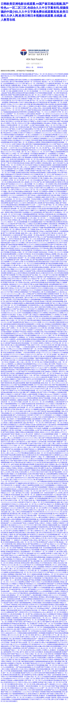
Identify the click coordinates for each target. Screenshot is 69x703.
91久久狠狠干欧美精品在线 (32, 110)
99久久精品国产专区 (23, 417)
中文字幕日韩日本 (38, 512)
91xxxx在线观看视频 (43, 587)
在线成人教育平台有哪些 (33, 163)
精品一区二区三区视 (25, 252)
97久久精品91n (24, 278)
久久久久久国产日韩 (37, 411)
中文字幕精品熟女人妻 (36, 292)
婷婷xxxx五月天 (29, 244)
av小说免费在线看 (60, 392)
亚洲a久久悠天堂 (50, 405)
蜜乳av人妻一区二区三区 (25, 286)
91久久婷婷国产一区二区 (11, 114)
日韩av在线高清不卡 (10, 483)
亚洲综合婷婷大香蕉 (48, 320)
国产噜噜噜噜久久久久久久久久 (20, 458)
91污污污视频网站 (53, 508)
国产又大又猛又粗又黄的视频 (55, 275)
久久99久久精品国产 (50, 460)
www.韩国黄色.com (10, 364)
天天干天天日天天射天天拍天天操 (55, 330)
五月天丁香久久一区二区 (13, 311)
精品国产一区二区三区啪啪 (26, 258)
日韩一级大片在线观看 (58, 669)
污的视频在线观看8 (40, 337)
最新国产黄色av (57, 108)
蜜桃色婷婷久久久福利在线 (11, 235)
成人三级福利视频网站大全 (41, 500)
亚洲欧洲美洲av (19, 335)
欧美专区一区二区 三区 (18, 231)
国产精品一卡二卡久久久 (42, 112)
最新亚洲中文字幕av (34, 237)
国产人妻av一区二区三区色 (14, 568)
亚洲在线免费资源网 (9, 254)
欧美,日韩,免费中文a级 (41, 468)
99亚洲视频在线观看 (60, 440)
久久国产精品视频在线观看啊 (50, 237)
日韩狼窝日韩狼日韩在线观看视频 (50, 692)
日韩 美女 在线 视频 (47, 328)
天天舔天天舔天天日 (40, 187)
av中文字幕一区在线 (22, 225)
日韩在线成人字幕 (13, 369)
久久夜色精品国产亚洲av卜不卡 (11, 553)
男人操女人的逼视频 (23, 169)
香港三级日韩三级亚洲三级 (17, 375)
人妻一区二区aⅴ (26, 151)
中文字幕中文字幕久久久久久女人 (57, 98)
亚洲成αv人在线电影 (58, 333)
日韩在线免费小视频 (53, 441)
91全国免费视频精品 (45, 297)
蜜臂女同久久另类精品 (55, 250)
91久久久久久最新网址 (17, 582)
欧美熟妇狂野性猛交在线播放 (25, 93)
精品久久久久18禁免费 (21, 356)
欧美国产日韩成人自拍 (56, 290)
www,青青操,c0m (57, 314)
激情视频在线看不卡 (25, 205)
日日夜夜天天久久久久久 (9, 313)
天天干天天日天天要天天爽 (32, 525)
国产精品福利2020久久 (51, 277)
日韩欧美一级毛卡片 (58, 371)
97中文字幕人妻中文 (17, 652)
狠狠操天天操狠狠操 (40, 138)
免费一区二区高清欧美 (35, 241)
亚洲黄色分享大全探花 (15, 470)
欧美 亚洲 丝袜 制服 (53, 195)
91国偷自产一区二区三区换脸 (43, 551)
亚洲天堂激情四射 (25, 369)
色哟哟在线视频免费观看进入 (56, 644)
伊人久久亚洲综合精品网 (18, 413)
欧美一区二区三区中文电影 (13, 214)
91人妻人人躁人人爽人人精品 (50, 443)
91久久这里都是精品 (35, 212)
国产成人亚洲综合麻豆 (10, 258)
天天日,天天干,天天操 (22, 288)
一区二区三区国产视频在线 (14, 548)
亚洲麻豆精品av (14, 227)
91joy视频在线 (50, 379)
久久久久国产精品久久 (56, 144)
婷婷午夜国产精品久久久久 (26, 517)
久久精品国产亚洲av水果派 (32, 271)
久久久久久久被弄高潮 (21, 269)
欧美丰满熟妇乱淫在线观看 (26, 273)
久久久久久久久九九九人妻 (50, 206)
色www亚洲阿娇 (8, 627)
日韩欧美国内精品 (17, 491)
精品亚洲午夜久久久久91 (36, 136)
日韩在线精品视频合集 (43, 669)
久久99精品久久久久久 (33, 688)
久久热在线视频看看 (34, 79)
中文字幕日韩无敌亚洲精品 (32, 320)
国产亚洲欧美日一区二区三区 (25, 117)
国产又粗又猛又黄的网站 (11, 557)
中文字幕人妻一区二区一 (60, 343)
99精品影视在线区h (12, 205)
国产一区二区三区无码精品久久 (53, 373)
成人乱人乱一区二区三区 (49, 648)
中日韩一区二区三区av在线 (33, 159)
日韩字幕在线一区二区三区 (55, 235)
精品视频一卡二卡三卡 (39, 91)
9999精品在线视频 (38, 193)
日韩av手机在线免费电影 (48, 332)
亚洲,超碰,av (47, 123)
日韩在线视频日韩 (32, 231)
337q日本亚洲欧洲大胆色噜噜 (19, 466)
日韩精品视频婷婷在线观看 (49, 142)
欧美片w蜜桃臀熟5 (57, 587)
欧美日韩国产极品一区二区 (18, 142)
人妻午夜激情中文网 (48, 559)
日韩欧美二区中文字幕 (25, 436)
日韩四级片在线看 (59, 506)
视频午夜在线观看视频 (13, 161)
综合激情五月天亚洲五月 (43, 186)
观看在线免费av (52, 172)
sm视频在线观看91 (19, 680)
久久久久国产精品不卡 (20, 371)
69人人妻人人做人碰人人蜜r (50, 530)
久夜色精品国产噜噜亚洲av (26, 186)
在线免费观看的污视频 (58, 324)
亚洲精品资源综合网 (22, 172)
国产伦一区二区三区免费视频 (15, 496)
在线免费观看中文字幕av (33, 87)
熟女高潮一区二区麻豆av (39, 610)
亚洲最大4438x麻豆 (35, 106)
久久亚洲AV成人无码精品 (42, 324)
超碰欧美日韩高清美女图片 (47, 157)
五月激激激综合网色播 (50, 134)
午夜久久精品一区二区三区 (50, 170)
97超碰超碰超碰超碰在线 (11, 112)
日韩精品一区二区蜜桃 (28, 229)
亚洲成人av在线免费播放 (25, 468)
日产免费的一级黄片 (7, 178)
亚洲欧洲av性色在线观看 (43, 258)
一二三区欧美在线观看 (53, 218)
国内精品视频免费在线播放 (51, 140)
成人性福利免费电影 (49, 356)
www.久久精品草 (9, 223)
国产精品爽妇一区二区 (55, 102)
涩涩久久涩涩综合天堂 (22, 307)
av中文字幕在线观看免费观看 (36, 546)
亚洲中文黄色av (9, 288)
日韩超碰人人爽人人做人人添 (18, 362)
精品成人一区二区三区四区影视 (52, 81)
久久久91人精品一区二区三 (16, 445)
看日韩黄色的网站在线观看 (40, 267)
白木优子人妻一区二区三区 (48, 388)
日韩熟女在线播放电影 (21, 292)
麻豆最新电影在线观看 (27, 464)
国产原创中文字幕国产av (28, 121)
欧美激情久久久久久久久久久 (23, 438)
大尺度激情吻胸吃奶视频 (57, 167)
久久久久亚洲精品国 (9, 396)
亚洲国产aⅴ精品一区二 (38, 457)
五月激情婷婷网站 (60, 151)
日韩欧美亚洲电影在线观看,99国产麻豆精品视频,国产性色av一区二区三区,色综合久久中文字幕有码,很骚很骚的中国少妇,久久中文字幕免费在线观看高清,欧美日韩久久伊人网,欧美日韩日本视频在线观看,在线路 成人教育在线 (34, 11)
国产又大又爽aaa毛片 (7, 307)
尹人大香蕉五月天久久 (10, 186)
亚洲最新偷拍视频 (16, 671)
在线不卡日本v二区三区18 (39, 345)
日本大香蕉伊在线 (25, 618)
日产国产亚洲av (24, 536)
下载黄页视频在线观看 (41, 358)
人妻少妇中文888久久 (32, 242)
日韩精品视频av (37, 602)
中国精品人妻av (57, 97)
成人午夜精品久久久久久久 (17, 197)
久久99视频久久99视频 (60, 415)
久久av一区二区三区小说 (15, 110)
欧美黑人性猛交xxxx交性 (34, 208)
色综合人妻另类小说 (10, 127)
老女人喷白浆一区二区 (28, 494)
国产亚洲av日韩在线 (46, 440)
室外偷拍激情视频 (6, 392)
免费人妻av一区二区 (55, 169)
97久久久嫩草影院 (40, 210)
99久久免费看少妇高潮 (43, 553)
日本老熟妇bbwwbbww (20, 176)
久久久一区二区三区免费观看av (44, 402)
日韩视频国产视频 (59, 654)
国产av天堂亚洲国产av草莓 (40, 640)
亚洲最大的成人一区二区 (39, 618)
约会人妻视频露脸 (54, 468)
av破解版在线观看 (22, 400)
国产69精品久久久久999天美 (35, 201)
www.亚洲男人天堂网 (22, 170)
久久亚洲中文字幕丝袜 (23, 254)
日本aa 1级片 (34, 307)
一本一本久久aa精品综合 (53, 409)
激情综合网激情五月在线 (38, 536)
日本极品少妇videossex (45, 394)
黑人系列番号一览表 (7, 521)
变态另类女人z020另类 (13, 121)
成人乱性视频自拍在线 (51, 386)
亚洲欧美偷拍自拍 (28, 638)
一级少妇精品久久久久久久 (45, 515)
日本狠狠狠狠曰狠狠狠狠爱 (20, 699)
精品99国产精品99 (34, 477)
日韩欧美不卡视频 (26, 98)
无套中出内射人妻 (25, 267)
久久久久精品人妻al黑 (35, 176)
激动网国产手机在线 (19, 332)
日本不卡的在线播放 (51, 201)
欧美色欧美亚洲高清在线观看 (18, 561)
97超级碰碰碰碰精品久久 (19, 693)
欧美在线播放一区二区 (50, 150)
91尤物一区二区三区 (37, 637)
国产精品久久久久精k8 (49, 180)
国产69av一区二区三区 (37, 100)
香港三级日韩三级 (6, 345)
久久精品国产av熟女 (19, 485)
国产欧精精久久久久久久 (11, 358)
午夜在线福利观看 (57, 301)
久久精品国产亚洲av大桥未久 (35, 523)
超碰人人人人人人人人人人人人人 (26, 481)
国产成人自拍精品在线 (35, 614)
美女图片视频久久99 (10, 474)
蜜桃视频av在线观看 (31, 157)
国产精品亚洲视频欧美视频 (54, 263)
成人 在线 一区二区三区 (55, 91)
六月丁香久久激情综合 (53, 339)
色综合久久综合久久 (12, 210)
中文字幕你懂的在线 (48, 222)
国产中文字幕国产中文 (10, 390)
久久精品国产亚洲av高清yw (29, 540)
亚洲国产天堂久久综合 (32, 582)
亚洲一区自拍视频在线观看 (47, 548)
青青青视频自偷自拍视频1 (42, 296)
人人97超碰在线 (49, 83)
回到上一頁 (29, 67)
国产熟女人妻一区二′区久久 (35, 405)
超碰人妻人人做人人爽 (28, 233)
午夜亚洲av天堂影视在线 (55, 161)
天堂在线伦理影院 (29, 352)
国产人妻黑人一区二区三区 (15, 328)
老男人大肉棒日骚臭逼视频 (19, 136)
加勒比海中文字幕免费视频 (35, 665)
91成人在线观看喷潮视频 (12, 250)
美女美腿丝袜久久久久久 (27, 377)
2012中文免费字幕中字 (49, 585)
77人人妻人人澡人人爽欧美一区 (26, 498)
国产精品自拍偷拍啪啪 (23, 667)
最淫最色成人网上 (10, 117)
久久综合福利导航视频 (23, 360)
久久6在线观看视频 (25, 246)
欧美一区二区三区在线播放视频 (34, 625)
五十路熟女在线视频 (7, 79)
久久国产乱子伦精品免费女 (24, 129)
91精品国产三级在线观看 (29, 155)
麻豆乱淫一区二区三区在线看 (56, 612)
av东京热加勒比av (62, 601)
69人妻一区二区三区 (23, 635)
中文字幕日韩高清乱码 (16, 527)
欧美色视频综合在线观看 (38, 216)
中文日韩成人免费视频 (41, 428)
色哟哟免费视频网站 (60, 305)
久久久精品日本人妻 (9, 629)
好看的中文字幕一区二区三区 (12, 180)
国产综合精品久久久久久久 (14, 184)
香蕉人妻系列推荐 (17, 297)
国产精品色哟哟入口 (34, 544)
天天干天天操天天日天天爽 (20, 100)
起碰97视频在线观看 (41, 284)
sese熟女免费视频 (15, 519)
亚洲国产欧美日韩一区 (10, 282)
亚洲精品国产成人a (27, 108)
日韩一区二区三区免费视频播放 (17, 305)
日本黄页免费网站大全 (32, 335)
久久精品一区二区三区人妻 (35, 318)
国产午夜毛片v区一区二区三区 (49, 606)
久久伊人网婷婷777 (39, 119)
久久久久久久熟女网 (48, 322)
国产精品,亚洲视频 (57, 296)
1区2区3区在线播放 (37, 254)
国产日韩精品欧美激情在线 (51, 438)
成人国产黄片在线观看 (8, 275)
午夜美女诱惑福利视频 (31, 548)
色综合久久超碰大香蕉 (34, 585)
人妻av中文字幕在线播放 (15, 191)
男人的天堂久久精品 (12, 690)
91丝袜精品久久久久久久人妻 (10, 447)
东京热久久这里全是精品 (27, 114)
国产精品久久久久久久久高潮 (31, 322)
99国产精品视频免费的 (59, 385)
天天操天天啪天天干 (35, 699)
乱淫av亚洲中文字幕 (35, 356)
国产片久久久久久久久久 (31, 440)
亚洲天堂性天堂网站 (20, 79)
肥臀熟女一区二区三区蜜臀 (48, 225)
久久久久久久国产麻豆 (21, 83)
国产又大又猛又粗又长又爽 (44, 233)
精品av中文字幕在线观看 (19, 443)
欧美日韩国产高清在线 (31, 695)
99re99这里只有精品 (31, 165)
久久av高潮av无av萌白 (38, 642)
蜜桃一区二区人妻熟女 (13, 229)
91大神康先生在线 (47, 288)
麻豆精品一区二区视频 (27, 623)
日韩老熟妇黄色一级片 (49, 163)
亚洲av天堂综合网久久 (22, 472)
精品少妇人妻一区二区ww (33, 95)
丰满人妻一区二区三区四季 (38, 508)
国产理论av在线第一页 (28, 235)
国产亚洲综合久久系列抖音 (35, 534)
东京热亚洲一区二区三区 (46, 256)
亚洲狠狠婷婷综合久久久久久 (13, 333)
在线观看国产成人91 (50, 690)
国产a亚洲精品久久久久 (25, 290)
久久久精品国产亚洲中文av (47, 189)
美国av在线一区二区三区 (24, 542)
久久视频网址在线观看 (8, 193)
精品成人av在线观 (17, 489)
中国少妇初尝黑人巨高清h (26, 604)
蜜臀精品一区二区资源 (26, 337)
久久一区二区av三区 (55, 436)
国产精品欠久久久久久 (46, 540)
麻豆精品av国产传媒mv (50, 421)
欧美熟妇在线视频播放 (38, 339)
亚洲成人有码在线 (14, 563)
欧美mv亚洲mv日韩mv (38, 360)
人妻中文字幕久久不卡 (17, 189)
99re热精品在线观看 (44, 165)
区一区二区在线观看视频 (19, 222)
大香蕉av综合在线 (23, 282)
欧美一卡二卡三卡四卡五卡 (56, 419)
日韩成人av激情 (46, 106)
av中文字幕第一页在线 (28, 199)
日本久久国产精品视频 (61, 390)
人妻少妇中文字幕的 (9, 216)
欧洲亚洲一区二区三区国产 (20, 125)
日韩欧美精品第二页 (17, 280)
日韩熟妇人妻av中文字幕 (19, 220)
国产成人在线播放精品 (53, 216)
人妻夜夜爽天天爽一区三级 (35, 529)
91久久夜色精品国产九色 (31, 350)
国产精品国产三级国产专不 (44, 426)
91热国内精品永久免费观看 (17, 549)
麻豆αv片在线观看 (36, 458)
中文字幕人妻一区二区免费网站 (44, 129)
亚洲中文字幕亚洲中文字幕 (33, 178)
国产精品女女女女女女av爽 (18, 89)
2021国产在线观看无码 (14, 322)
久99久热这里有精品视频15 (34, 496)
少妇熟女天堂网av (11, 468)
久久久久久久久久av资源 (12, 151)
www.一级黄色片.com (54, 618)
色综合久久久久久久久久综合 (23, 187)
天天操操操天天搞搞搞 (41, 290)
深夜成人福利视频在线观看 (17, 318)
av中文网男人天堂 (8, 123)
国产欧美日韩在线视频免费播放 (56, 127)
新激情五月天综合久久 (11, 504)
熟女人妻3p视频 (19, 178)
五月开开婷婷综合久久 (57, 239)
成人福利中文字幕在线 (46, 400)
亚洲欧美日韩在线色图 (24, 326)
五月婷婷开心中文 (28, 174)
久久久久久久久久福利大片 (50, 568)
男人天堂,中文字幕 (51, 538)
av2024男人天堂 (36, 417)
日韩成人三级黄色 (52, 523)
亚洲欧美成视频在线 (27, 646)
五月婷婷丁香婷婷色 (53, 89)
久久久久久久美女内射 (46, 483)
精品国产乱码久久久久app (17, 248)
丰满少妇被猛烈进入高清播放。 (13, 352)
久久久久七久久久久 (61, 176)
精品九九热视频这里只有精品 (52, 614)
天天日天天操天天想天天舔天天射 (40, 472)
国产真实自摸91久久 (58, 186)
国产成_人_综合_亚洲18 (52, 148)
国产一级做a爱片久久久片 (42, 638)
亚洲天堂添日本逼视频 (26, 358)
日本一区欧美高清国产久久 (48, 493)
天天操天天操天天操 (34, 443)
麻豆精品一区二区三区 (13, 199)
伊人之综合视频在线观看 (34, 413)
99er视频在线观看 (17, 303)
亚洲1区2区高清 (34, 225)
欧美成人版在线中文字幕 (9, 417)
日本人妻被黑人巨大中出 (28, 182)
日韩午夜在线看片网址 (59, 407)
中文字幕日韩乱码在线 (50, 159)
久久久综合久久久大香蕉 (18, 330)
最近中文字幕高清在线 (40, 102)
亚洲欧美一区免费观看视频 (48, 280)
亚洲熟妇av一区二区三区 (51, 574)
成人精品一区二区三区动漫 (42, 453)
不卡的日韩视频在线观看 (36, 616)
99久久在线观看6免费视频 (42, 115)
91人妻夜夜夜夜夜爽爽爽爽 (40, 246)
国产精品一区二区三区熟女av (55, 205)
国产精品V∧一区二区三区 (35, 422)
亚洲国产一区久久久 (19, 665)
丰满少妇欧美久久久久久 (15, 525)
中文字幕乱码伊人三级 (20, 559)
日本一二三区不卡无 (10, 148)
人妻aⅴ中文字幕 (21, 585)
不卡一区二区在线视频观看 (18, 218)
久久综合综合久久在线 (59, 133)
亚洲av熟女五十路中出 (23, 409)
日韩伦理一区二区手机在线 (32, 81)
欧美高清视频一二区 (34, 559)
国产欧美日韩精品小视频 (51, 203)
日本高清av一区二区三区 (12, 108)
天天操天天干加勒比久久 (26, 133)
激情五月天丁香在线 (60, 483)
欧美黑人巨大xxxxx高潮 (29, 513)
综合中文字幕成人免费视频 (51, 659)
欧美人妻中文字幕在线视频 (14, 81)
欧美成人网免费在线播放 (43, 470)
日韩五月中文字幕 (8, 106)
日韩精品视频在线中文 (46, 455)
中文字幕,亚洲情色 (39, 542)
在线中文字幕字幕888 (51, 309)
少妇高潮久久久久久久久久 (11, 354)
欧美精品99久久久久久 (39, 644)
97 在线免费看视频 (34, 299)
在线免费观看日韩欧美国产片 (46, 584)
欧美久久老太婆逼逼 (49, 424)
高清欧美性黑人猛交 (43, 239)
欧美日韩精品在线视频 (53, 119)
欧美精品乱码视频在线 (41, 286)
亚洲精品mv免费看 (34, 142)
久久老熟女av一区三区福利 (44, 184)
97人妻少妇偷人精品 (60, 551)
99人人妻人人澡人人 (21, 106)
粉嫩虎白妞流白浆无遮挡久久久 (28, 483)
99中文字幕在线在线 (16, 462)
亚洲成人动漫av (57, 123)
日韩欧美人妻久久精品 (10, 479)
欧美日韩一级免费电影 (8, 366)
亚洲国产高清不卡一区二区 (20, 263)
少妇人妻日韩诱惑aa (30, 97)
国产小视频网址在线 (32, 392)
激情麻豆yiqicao (12, 273)
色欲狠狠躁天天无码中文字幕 (22, 656)
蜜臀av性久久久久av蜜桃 (55, 187)
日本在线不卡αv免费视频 (36, 309)
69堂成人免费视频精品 (39, 326)
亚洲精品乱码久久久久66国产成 (31, 131)
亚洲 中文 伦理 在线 (7, 441)
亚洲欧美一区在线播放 (30, 153)
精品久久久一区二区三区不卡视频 (43, 151)
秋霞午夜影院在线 (6, 383)
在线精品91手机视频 (32, 332)
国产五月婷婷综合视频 (39, 294)
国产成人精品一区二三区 (28, 239)
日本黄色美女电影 (23, 127)
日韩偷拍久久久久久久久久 (43, 133)
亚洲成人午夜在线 (45, 301)
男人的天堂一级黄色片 (33, 434)
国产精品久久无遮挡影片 (36, 277)
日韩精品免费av (14, 102)
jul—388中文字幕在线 (12, 239)
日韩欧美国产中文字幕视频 (43, 407)
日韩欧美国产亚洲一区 (21, 574)
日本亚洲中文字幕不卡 (33, 415)
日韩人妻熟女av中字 (57, 432)
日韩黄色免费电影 (32, 398)
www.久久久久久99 (53, 555)
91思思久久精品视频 (55, 404)
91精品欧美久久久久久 (16, 284)
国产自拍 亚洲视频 (39, 447)
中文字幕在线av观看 (22, 216)
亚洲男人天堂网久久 (45, 343)
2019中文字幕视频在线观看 (44, 347)
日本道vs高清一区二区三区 (27, 504)
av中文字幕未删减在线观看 (25, 453)
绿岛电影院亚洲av (34, 305)
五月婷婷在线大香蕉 (16, 350)
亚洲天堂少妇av (31, 650)
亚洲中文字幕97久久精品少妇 (51, 95)
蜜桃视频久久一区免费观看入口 (48, 153)
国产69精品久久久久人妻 (31, 621)
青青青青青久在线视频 (26, 112)
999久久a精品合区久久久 (33, 328)
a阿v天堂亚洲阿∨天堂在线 (30, 301)
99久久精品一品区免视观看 (30, 493)
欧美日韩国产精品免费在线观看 (14, 95)
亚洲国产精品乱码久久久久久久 (23, 138)
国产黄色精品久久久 (58, 174)
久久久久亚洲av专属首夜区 (21, 349)
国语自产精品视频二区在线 (47, 398)
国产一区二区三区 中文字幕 (50, 688)
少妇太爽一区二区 (28, 402)
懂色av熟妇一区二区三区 (52, 193)
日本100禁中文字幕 (11, 500)
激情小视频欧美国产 (31, 591)
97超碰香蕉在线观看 (32, 485)
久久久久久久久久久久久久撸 (28, 381)
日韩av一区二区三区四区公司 (15, 165)
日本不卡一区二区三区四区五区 (34, 601)
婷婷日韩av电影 (24, 555)
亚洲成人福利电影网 (9, 407)
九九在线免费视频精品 (56, 428)
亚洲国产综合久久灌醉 (26, 210)
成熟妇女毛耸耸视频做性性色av (27, 364)
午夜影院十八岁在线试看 (35, 330)
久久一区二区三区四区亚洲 (47, 265)
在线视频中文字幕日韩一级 (15, 663)
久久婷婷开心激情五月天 (37, 269)
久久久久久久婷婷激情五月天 (56, 138)
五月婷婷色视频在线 (47, 417)
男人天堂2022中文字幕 (22, 123)
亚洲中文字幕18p (29, 284)
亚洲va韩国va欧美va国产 (40, 684)
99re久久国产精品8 (12, 460)
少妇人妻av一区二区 (39, 98)
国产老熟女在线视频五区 (38, 127)
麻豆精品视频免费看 (37, 104)
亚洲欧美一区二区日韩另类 (56, 610)
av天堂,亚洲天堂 (6, 100)
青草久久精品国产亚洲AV (36, 220)
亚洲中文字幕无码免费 (57, 199)
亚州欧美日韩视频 (13, 377)
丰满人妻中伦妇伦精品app (49, 341)
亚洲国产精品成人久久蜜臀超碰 (55, 136)
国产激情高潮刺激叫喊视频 (17, 150)
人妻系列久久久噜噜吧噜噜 (23, 521)
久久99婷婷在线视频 (7, 134)
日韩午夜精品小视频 (7, 269)
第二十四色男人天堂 (9, 299)
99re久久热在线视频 (32, 549)
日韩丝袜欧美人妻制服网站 (57, 223)
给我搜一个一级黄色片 (61, 434)
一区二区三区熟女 (62, 422)
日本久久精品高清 (58, 307)
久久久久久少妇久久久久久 (53, 476)
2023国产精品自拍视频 (37, 125)
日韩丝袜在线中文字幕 (24, 396)
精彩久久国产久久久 (48, 79)
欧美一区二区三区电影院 (9, 286)
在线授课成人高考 (46, 350)
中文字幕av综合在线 (19, 206)
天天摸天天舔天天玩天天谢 (58, 261)
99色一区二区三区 (33, 362)
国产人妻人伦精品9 (31, 314)
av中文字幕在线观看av (39, 396)
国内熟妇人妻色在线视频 (46, 597)
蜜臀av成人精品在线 (55, 246)
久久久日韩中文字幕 (16, 261)
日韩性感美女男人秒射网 (49, 110)
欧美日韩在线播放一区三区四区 (28, 343)
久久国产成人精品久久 (49, 544)
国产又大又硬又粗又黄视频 (11, 233)
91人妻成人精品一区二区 (59, 553)
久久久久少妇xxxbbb (9, 593)
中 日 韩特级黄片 (46, 415)
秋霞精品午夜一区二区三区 (23, 572)
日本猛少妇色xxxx (13, 267)
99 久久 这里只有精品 (14, 144)
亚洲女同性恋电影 (22, 299)
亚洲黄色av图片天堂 (17, 157)
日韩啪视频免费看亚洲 (29, 214)
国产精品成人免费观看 (10, 85)
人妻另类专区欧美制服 (37, 282)
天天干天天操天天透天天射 (42, 385)
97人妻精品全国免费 (35, 574)
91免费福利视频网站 (36, 123)
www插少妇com (62, 292)
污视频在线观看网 (28, 671)
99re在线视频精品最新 (35, 222)
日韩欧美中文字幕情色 (54, 657)
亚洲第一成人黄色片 (58, 354)
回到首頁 (40, 67)
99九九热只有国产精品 (51, 686)
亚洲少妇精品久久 (33, 693)
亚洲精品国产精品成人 (13, 551)
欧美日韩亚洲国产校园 (49, 131)
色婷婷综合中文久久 (21, 477)
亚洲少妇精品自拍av (32, 248)
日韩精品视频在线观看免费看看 (27, 633)
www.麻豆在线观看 (42, 517)
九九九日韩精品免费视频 (37, 263)
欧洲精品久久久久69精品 (22, 140)
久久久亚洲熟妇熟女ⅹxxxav (17, 692)
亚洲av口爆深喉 (38, 674)
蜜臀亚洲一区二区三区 (60, 347)
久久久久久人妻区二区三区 (48, 335)
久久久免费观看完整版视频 (38, 466)
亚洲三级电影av (46, 371)
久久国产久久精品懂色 (49, 368)
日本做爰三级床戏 (38, 252)
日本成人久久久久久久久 (44, 352)
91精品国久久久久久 (54, 684)
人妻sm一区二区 (50, 125)
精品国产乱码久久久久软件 (17, 203)
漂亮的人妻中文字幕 (42, 678)
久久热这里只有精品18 (24, 424)
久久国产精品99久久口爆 (22, 441)
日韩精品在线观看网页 (41, 244)
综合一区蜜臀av (51, 546)
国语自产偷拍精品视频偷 (16, 368)
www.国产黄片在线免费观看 (38, 487)
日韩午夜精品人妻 (32, 532)
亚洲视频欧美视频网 (26, 385)
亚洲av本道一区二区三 (48, 383)
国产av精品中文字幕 (51, 542)
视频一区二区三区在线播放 (11, 451)
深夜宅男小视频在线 (37, 386)
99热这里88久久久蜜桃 (10, 133)
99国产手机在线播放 (22, 629)
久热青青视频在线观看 (33, 206)
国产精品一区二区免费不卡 (53, 229)
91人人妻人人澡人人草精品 (23, 294)
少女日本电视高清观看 (61, 273)
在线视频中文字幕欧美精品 (29, 597)
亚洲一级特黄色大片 (15, 587)
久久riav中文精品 (23, 148)
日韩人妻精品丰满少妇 (20, 544)
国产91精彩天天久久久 (13, 131)
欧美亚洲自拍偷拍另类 (41, 261)
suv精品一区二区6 (17, 153)
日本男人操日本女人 (14, 155)
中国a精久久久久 (61, 364)
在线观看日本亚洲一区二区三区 (21, 91)
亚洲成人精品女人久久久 (42, 432)
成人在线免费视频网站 (50, 474)
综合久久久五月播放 (17, 242)
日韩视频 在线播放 (20, 627)
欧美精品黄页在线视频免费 (25, 324)
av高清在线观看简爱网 (23, 339)
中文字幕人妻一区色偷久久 (34, 421)
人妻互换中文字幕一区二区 (58, 267)
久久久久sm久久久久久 (56, 114)
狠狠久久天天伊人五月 (54, 396)
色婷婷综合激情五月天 (18, 201)
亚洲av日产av (40, 229)
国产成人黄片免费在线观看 (45, 182)
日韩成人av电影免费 (45, 231)
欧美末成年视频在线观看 (50, 208)
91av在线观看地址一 (9, 667)
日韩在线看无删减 (36, 140)
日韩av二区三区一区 (31, 189)
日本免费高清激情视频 (29, 519)
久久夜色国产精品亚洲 (10, 343)
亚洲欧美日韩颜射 (42, 223)
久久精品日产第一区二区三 (38, 278)
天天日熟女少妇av (21, 256)
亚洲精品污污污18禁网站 (40, 313)
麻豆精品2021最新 (17, 271)
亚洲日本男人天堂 (14, 98)
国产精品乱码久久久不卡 (34, 150)
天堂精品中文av (60, 328)
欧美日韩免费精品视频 (53, 576)
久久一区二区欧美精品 (36, 83)
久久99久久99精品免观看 (24, 640)
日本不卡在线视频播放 (24, 313)
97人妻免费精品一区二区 (53, 85)
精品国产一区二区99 (42, 114)
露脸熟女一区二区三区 (17, 595)
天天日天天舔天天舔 (45, 489)
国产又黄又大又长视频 (47, 392)
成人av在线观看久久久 (35, 134)
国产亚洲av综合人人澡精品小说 (25, 223)
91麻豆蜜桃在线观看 (9, 324)
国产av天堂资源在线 (19, 415)
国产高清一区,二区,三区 (34, 146)
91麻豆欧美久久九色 (25, 119)
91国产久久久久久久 (48, 491)
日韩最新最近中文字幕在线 (12, 174)
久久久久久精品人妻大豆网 (21, 104)
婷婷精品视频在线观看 (42, 303)
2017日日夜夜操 (29, 261)
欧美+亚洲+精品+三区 (58, 638)
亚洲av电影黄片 (41, 235)
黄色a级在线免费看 (19, 383)
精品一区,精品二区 (24, 85)
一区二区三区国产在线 (24, 500)
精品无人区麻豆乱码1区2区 (44, 273)
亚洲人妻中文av (41, 161)
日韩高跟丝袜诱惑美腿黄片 (38, 172)
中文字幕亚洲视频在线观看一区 (45, 93)
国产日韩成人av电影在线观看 (37, 195)
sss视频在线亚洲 (18, 97)
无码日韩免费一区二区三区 (25, 407)
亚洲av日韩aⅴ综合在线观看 (42, 108)
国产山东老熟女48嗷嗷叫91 (17, 530)
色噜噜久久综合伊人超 (57, 500)
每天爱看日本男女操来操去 (40, 316)
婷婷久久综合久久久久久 (28, 354)
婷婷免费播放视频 (49, 227)
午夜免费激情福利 (31, 445)
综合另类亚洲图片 (11, 701)
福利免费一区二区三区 (18, 208)
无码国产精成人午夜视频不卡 (53, 349)
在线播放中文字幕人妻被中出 (39, 167)
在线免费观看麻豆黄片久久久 (58, 284)
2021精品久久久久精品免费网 (34, 697)
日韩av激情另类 (26, 144)
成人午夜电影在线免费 (37, 85)
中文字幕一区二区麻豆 (32, 280)
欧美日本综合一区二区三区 (18, 616)
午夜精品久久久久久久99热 (38, 555)
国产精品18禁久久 (48, 176)
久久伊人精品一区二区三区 (36, 218)
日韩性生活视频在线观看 (24, 193)
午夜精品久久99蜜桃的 (33, 197)
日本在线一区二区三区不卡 (54, 447)
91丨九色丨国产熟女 (32, 375)
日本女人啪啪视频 (29, 669)
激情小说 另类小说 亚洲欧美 (34, 652)
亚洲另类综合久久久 (42, 404)
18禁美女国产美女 (50, 422)
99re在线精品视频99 (50, 292)
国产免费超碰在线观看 (56, 358)
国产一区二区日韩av (37, 349)
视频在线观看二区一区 (53, 457)
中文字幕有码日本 (53, 326)
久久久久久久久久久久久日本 (10, 637)
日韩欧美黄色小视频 (42, 117)
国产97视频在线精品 (12, 428)
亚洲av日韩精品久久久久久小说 (13, 515)
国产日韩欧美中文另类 (44, 97)
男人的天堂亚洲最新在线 (11, 119)
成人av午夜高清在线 (37, 476)
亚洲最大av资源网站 (42, 199)
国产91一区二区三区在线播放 (31, 180)
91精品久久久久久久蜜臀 (11, 381)
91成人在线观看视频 (46, 305)
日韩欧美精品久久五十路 (18, 688)
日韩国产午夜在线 (35, 170)
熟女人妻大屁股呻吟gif (25, 674)
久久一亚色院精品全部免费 (11, 599)
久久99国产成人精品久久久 (18, 309)
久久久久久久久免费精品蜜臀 (23, 115)
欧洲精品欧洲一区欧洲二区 (32, 191)
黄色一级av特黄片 (8, 419)
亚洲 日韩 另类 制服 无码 (13, 301)
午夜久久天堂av (59, 578)
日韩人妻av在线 (62, 254)
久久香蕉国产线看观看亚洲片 (54, 100)
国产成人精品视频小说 (59, 381)
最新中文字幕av (23, 460)
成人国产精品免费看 (36, 260)
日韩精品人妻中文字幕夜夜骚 (36, 89)
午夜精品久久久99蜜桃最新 (56, 487)
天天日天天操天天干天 (10, 290)
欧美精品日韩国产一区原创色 (48, 608)
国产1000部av (39, 623)
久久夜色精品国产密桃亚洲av (13, 426)
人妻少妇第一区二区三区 (45, 510)
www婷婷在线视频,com (29, 430)
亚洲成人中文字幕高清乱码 (43, 563)
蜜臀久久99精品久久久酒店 (50, 87)
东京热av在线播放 (25, 576)
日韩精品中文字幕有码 (51, 566)
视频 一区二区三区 (51, 665)
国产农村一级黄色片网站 (21, 260)
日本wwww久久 (60, 383)
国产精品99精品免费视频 (52, 411)
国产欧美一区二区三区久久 (51, 241)
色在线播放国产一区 (20, 134)
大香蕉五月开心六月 (25, 612)
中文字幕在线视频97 (60, 191)
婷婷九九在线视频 (56, 366)
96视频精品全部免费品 (53, 557)
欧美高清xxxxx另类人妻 (51, 260)
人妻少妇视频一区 (29, 184)
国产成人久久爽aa (21, 265)
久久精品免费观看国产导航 (21, 345)
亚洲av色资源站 (49, 104)
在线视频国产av (14, 337)
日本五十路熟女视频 (25, 102)
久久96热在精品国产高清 (18, 523)
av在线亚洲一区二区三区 (16, 341)
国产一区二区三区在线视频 (53, 623)
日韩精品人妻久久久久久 (50, 595)
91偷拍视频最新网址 (10, 404)
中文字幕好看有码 (47, 578)
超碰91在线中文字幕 (48, 197)
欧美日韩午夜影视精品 (17, 159)
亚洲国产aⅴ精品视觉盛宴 (33, 595)
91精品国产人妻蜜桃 (7, 506)
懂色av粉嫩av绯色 (40, 646)
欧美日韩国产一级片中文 (59, 519)
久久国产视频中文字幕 (47, 621)
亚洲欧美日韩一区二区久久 (43, 174)
